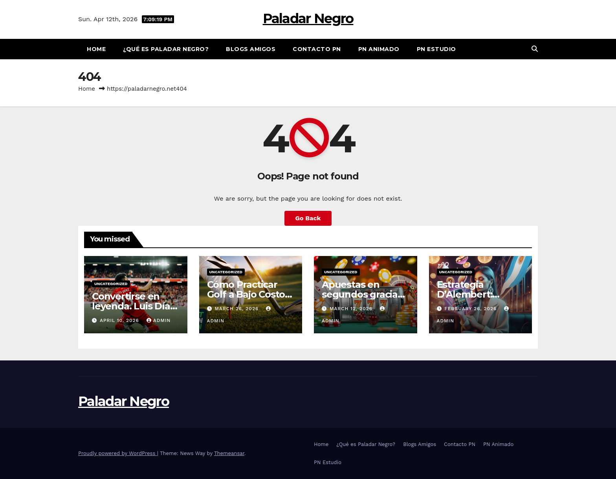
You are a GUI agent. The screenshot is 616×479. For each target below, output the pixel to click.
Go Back (308, 218)
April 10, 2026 (120, 320)
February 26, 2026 (471, 308)
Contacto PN (317, 49)
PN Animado (379, 49)
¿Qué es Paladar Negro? (166, 49)
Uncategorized (111, 284)
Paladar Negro (308, 18)
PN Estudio (436, 49)
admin (159, 320)
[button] (535, 49)
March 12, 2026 (352, 308)
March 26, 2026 (237, 308)
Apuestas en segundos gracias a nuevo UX (362, 294)
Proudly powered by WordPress (117, 453)
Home (96, 49)
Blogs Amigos (250, 49)
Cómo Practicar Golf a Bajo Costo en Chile (246, 294)
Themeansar (229, 453)
